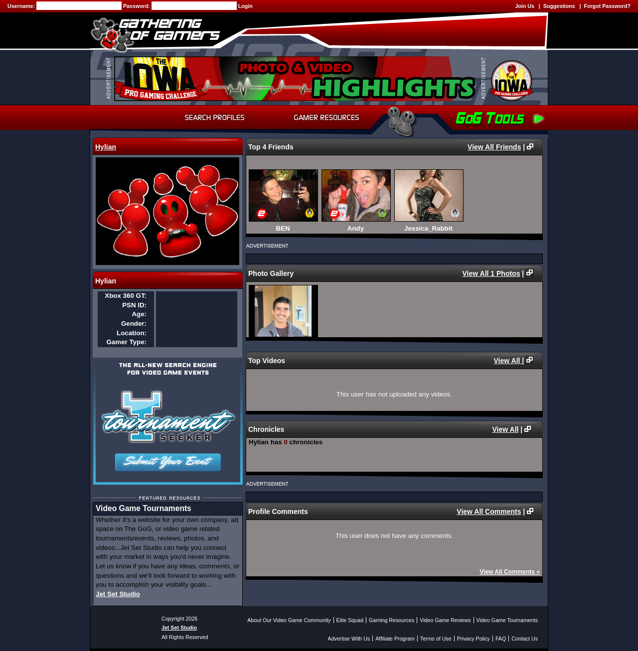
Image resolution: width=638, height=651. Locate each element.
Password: (137, 6)
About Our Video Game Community (288, 620)
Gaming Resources (391, 620)
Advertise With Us (349, 639)
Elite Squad (350, 620)
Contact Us (524, 639)
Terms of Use (436, 639)
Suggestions (559, 6)
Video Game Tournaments (507, 620)
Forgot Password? (607, 6)
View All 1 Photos (491, 273)
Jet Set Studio (118, 594)
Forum (269, 118)
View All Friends (494, 147)
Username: (21, 6)
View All (508, 361)
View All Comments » (509, 571)
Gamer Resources (327, 118)
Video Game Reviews (445, 620)
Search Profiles (214, 118)
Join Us (524, 6)
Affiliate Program (395, 639)
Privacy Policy (473, 639)
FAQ (500, 639)
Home (108, 118)
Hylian (105, 147)
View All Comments (489, 512)
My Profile (152, 118)
